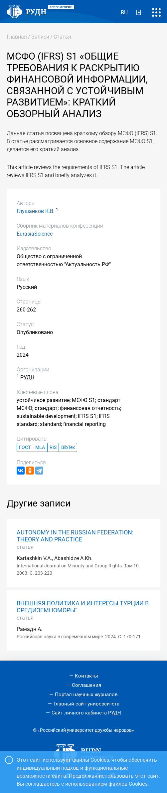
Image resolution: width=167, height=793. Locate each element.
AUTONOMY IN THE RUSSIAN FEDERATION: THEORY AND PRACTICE (75, 536)
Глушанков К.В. (36, 211)
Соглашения (86, 685)
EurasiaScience (35, 234)
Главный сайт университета (86, 704)
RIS (53, 447)
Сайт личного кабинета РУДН (86, 713)
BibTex (68, 447)
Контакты (86, 676)
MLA (40, 447)
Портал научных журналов (86, 694)
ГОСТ (25, 447)
